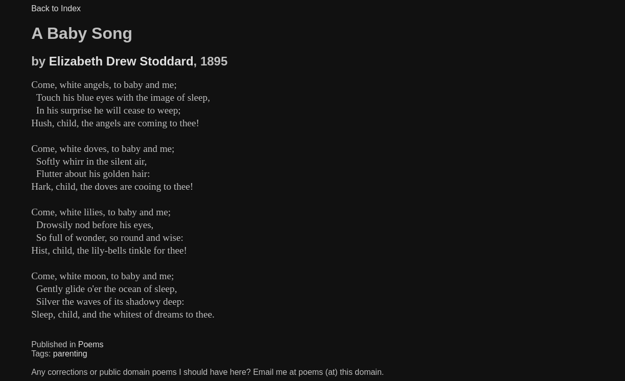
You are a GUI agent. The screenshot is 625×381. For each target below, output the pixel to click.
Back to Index (56, 8)
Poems (91, 344)
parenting (70, 353)
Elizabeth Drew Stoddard (121, 61)
